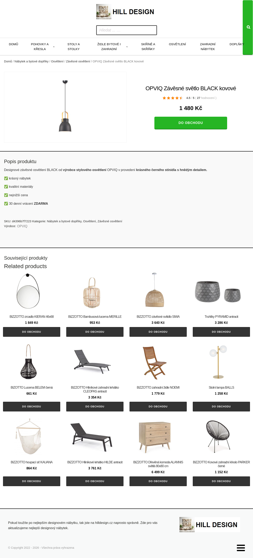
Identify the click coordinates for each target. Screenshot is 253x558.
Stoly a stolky (73, 46)
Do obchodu (190, 123)
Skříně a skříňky (148, 46)
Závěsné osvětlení (78, 61)
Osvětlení (177, 44)
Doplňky (237, 44)
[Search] (248, 27)
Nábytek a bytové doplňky (32, 61)
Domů (13, 44)
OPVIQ (22, 226)
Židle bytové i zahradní (109, 46)
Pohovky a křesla (39, 46)
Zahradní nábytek (208, 46)
